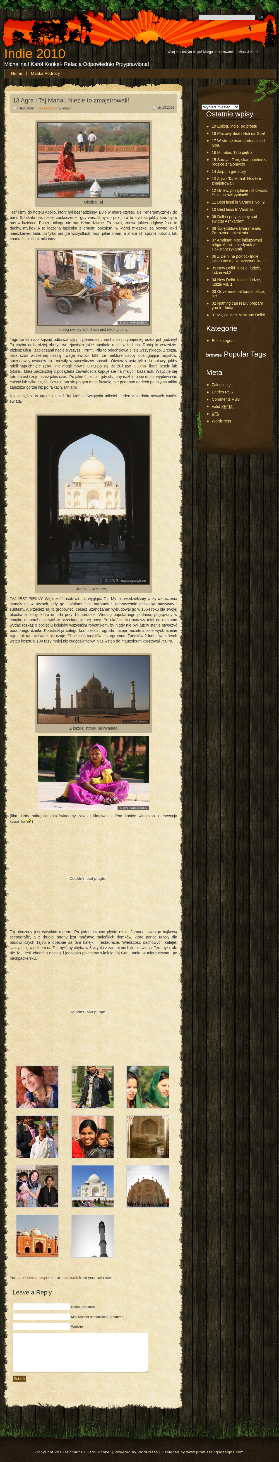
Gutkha (139, 366)
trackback (69, 1277)
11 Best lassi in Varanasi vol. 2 (238, 202)
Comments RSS (226, 399)
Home (16, 73)
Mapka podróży (45, 73)
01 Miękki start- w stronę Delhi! (238, 315)
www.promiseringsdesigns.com (215, 1452)
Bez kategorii (47, 108)
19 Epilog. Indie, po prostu (234, 126)
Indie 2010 (35, 53)
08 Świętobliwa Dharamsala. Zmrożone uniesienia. (236, 230)
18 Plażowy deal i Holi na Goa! (238, 133)
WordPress (221, 421)
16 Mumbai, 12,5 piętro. (232, 152)
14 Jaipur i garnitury (229, 171)
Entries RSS (222, 392)
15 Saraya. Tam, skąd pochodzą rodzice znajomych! (240, 161)
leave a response (40, 1277)
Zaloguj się (221, 385)
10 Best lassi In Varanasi (233, 209)
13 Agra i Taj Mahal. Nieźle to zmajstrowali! (71, 100)
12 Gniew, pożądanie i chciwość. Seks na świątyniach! (240, 192)
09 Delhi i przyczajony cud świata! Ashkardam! (234, 218)
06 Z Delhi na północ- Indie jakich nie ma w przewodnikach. (239, 258)
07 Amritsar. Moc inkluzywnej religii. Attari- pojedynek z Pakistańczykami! (237, 244)
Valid (223, 406)
